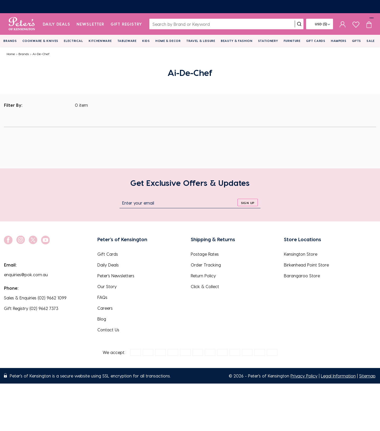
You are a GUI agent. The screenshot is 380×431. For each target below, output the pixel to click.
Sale (371, 40)
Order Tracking (206, 264)
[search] (299, 24)
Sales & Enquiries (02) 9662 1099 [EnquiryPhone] (35, 297)
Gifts (356, 40)
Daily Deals (56, 24)
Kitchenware (100, 40)
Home (11, 54)
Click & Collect (205, 286)
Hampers (338, 40)
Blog (101, 318)
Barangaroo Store (302, 275)
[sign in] (343, 24)
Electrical (73, 40)
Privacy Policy (304, 375)
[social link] (8, 240)
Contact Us (108, 329)
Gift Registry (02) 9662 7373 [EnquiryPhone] (31, 308)
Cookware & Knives (40, 40)
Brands (10, 40)
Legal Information (338, 375)
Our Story (107, 286)
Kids (146, 40)
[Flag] (319, 24)
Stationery (268, 40)
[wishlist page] (355, 23)
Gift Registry (126, 24)
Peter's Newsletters (115, 275)
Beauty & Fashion (237, 40)
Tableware (127, 40)
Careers (105, 308)
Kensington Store (300, 253)
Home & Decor (168, 40)
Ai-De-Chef (41, 54)
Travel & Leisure (200, 40)
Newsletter (90, 24)
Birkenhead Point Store (306, 264)
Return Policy (203, 275)
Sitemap (367, 375)
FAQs (102, 297)
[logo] (21, 24)
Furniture (292, 40)
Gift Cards (315, 40)
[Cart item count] (369, 24)
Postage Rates (205, 253)
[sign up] (248, 202)
